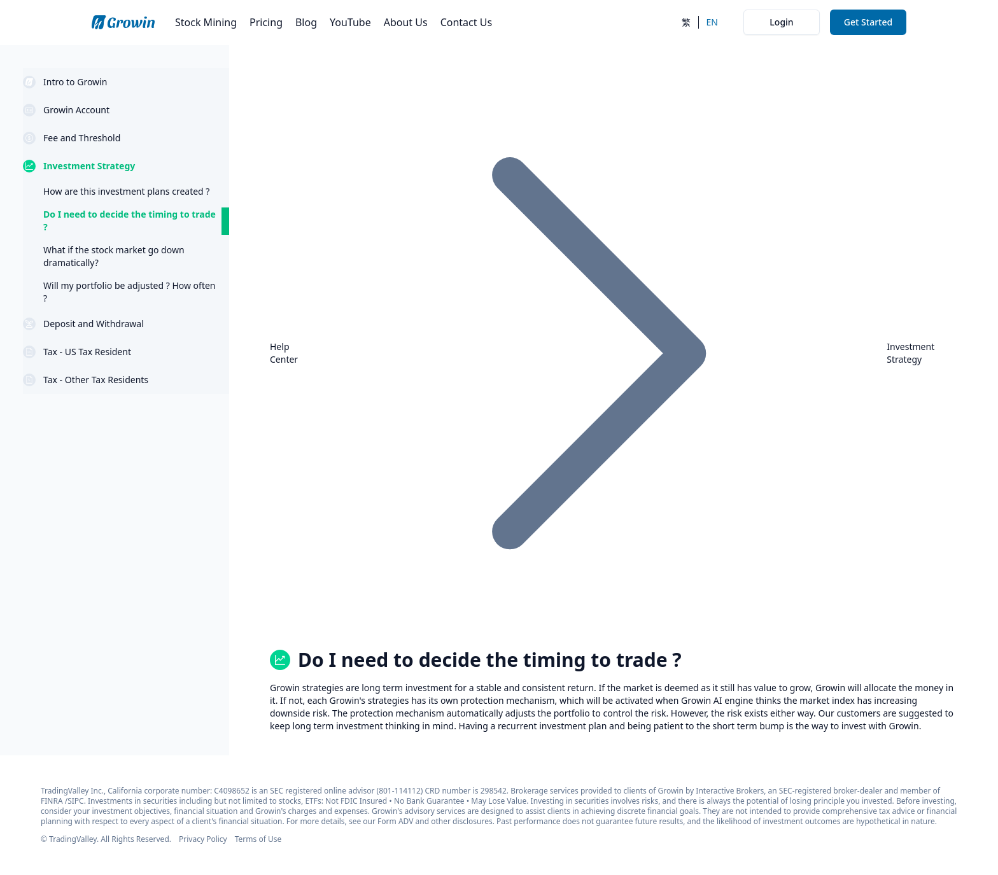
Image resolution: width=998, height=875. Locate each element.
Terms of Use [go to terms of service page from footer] (258, 839)
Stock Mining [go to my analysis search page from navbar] (206, 22)
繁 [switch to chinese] (686, 22)
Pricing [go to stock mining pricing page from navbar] (266, 22)
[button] (126, 82)
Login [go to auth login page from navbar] (781, 22)
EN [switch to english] (712, 22)
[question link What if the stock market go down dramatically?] (126, 256)
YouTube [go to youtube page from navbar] (350, 22)
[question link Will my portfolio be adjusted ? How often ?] (126, 292)
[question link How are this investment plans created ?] (126, 191)
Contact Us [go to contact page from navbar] (466, 22)
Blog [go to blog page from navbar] (306, 22)
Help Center (284, 352)
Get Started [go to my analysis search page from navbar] (868, 22)
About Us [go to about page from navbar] (406, 22)
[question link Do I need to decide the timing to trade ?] (126, 221)
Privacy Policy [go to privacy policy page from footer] (203, 839)
